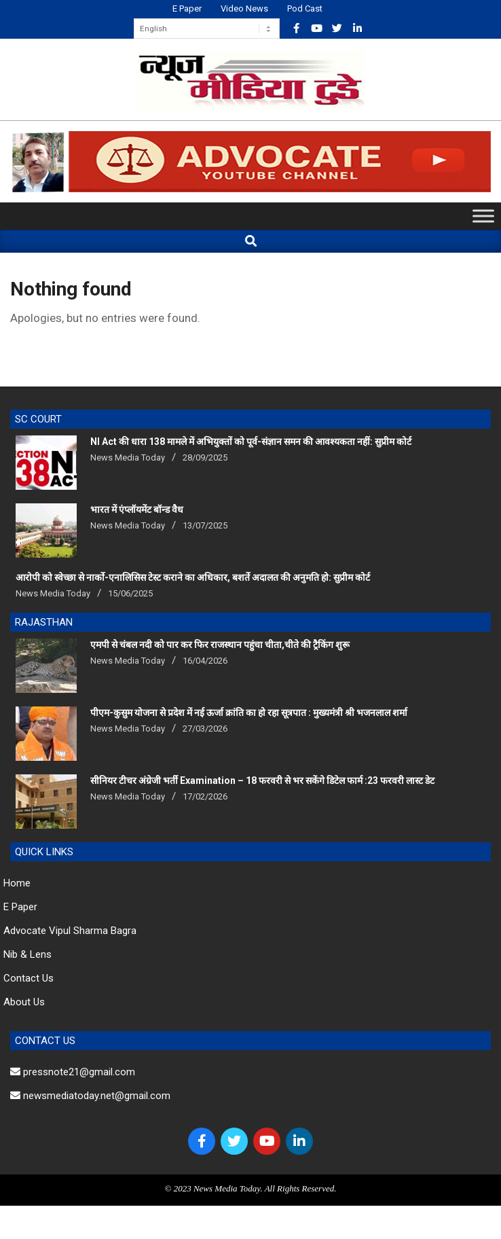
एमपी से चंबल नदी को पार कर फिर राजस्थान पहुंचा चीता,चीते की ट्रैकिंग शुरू (220, 644)
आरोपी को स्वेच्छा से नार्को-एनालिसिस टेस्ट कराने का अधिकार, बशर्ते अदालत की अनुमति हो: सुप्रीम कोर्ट (193, 577)
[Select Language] (207, 28)
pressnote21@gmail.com (72, 1072)
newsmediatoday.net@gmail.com (90, 1096)
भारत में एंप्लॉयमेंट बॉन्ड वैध (136, 509)
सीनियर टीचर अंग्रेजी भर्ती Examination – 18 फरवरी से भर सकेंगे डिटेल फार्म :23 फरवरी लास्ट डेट (262, 780)
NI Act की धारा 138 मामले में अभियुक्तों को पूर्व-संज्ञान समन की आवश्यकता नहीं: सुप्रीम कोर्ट (250, 441)
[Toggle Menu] (483, 216)
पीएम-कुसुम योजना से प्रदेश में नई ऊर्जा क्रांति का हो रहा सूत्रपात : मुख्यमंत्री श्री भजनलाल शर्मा (248, 712)
